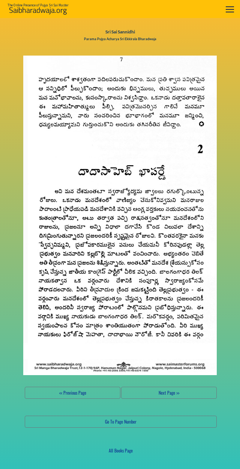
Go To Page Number (120, 421)
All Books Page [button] (121, 450)
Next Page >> (169, 392)
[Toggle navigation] (230, 9)
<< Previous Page (72, 392)
